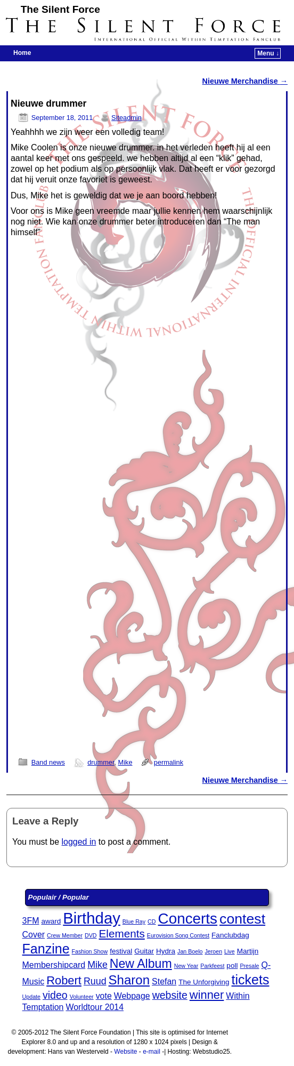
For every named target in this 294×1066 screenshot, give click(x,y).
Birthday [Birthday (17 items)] (91, 918)
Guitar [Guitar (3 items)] (144, 951)
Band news (48, 762)
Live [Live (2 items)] (229, 951)
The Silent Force (60, 9)
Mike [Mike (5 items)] (97, 964)
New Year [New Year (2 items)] (186, 966)
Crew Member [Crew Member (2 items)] (65, 935)
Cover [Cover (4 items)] (33, 934)
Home (22, 53)
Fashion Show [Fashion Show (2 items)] (90, 951)
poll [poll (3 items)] (232, 965)
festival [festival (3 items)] (121, 951)
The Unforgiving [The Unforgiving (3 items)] (203, 982)
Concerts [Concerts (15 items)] (188, 918)
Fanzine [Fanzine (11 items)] (46, 948)
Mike (125, 762)
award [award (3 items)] (51, 921)
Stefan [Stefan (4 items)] (164, 981)
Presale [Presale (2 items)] (249, 966)
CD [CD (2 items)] (152, 921)
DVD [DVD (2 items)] (91, 935)
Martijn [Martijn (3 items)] (248, 951)
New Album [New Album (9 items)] (141, 964)
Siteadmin (126, 118)
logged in (79, 841)
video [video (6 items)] (55, 995)
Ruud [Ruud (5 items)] (95, 981)
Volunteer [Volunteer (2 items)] (82, 996)
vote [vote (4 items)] (104, 995)
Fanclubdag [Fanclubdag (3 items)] (230, 935)
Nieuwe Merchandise (245, 81)
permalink (168, 762)
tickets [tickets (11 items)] (251, 979)
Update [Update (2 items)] (31, 996)
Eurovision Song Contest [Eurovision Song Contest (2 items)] (178, 935)
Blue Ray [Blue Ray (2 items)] (134, 921)
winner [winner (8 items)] (207, 994)
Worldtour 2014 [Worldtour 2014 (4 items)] (95, 1007)
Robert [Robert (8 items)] (63, 980)
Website (125, 1051)
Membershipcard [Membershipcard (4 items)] (54, 964)
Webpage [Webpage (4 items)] (132, 995)
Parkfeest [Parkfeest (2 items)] (212, 966)
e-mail (151, 1051)
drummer (100, 762)
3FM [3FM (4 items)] (30, 920)
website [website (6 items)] (169, 995)
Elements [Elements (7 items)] (122, 933)
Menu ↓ (268, 53)
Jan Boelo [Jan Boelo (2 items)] (189, 951)
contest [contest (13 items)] (242, 919)
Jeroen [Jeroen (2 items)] (213, 951)
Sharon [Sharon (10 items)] (129, 980)
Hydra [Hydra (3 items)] (165, 951)
